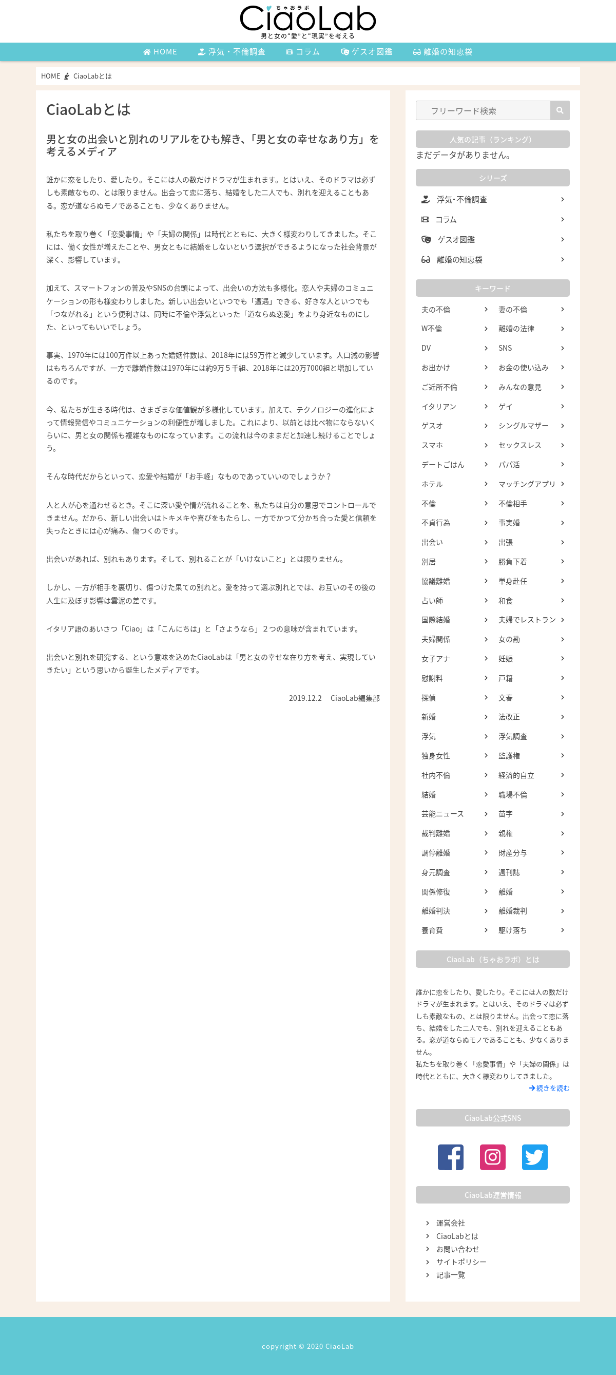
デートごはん (443, 464)
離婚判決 (435, 910)
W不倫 (431, 328)
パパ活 (509, 464)
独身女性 (435, 755)
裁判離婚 (435, 833)
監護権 (509, 755)
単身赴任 (512, 581)
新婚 (428, 716)
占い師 (432, 600)
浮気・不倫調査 (232, 51)
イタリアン (438, 406)
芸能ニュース (442, 813)
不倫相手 (512, 503)
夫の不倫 (435, 309)
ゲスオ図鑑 (367, 51)
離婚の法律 (516, 328)
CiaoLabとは (457, 1236)
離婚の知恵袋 (443, 51)
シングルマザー (523, 425)
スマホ (432, 445)
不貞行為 (435, 522)
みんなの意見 (520, 386)
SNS (505, 347)
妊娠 (505, 658)
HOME (160, 51)
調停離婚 (435, 852)
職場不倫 (512, 794)
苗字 (505, 813)
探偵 (428, 697)
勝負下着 (512, 561)
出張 (505, 542)
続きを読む (549, 1088)
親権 (505, 833)
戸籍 (505, 678)
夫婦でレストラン (527, 619)
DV (426, 347)
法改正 (509, 716)
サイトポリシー (461, 1261)
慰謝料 (432, 678)
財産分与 (512, 852)
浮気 (428, 736)
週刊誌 (509, 872)
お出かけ (435, 367)
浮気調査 (512, 736)
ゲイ (505, 406)
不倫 (428, 503)
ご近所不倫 (439, 386)
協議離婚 (435, 581)
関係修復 (435, 891)
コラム (303, 51)
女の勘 (509, 639)
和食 (505, 600)
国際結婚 (435, 619)
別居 (428, 561)
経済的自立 (516, 775)
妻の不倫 (512, 309)
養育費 (432, 930)
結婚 (428, 794)
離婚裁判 (512, 910)
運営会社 (450, 1222)
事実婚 (509, 522)
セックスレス (520, 445)
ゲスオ (432, 425)
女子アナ (435, 658)
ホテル (432, 484)
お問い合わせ (457, 1249)
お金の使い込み (523, 367)
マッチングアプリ (527, 484)
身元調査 (435, 872)
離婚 (505, 891)
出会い (432, 542)
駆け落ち (512, 930)
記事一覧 (450, 1274)
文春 (505, 697)
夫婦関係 (435, 639)
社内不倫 (435, 775)
